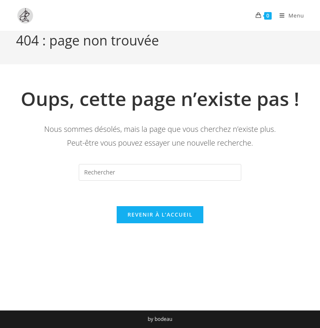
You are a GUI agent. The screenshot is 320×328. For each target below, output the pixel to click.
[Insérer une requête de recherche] (160, 172)
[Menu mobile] (288, 15)
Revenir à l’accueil (160, 214)
